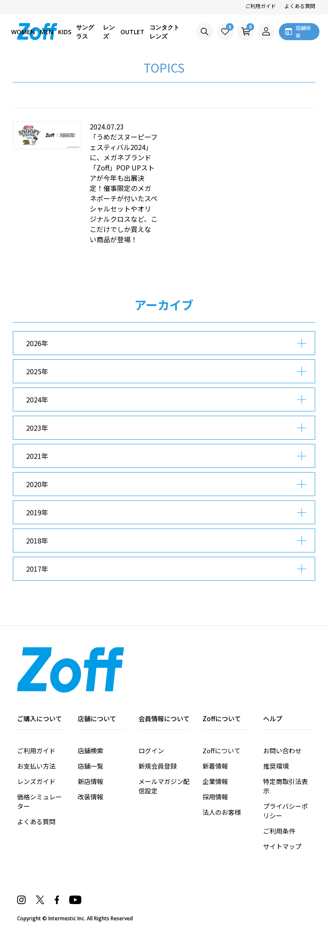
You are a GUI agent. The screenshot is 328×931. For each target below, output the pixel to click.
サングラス (85, 31)
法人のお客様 (221, 812)
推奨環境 (276, 765)
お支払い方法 (36, 765)
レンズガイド (36, 781)
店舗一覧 (90, 765)
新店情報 (90, 781)
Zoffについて (221, 750)
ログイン (151, 750)
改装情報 (90, 796)
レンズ (109, 31)
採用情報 (215, 796)
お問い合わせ (282, 750)
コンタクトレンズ (164, 31)
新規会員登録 (157, 765)
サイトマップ (282, 846)
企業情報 (215, 781)
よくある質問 (299, 5)
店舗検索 (90, 750)
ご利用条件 (279, 830)
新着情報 (215, 765)
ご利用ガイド (260, 5)
